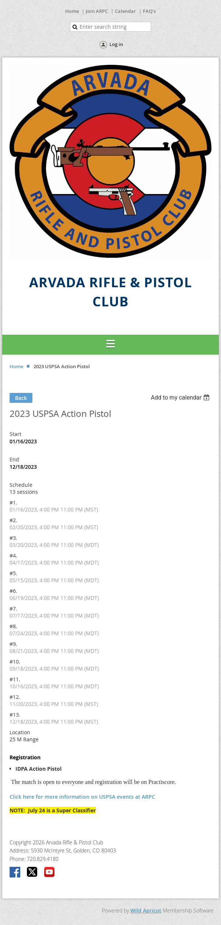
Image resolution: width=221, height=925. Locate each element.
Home (72, 11)
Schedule (21, 484)
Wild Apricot (145, 910)
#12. (15, 696)
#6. (13, 590)
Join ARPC (97, 11)
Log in (116, 44)
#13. (15, 714)
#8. (13, 626)
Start (15, 433)
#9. (13, 643)
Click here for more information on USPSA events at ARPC (82, 796)
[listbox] (181, 397)
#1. (13, 502)
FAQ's (149, 11)
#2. (13, 520)
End (14, 459)
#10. (15, 661)
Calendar (125, 11)
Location (20, 732)
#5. (13, 573)
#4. (13, 555)
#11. (15, 679)
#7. (13, 608)
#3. (13, 537)
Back (21, 397)
